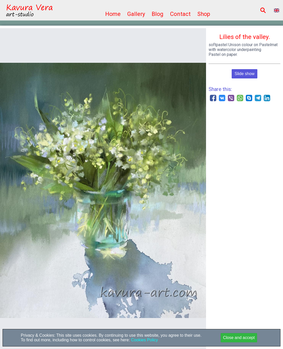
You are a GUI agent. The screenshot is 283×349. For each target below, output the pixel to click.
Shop (203, 14)
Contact (180, 14)
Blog (157, 14)
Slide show (244, 73)
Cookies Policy (144, 340)
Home (113, 14)
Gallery (136, 14)
